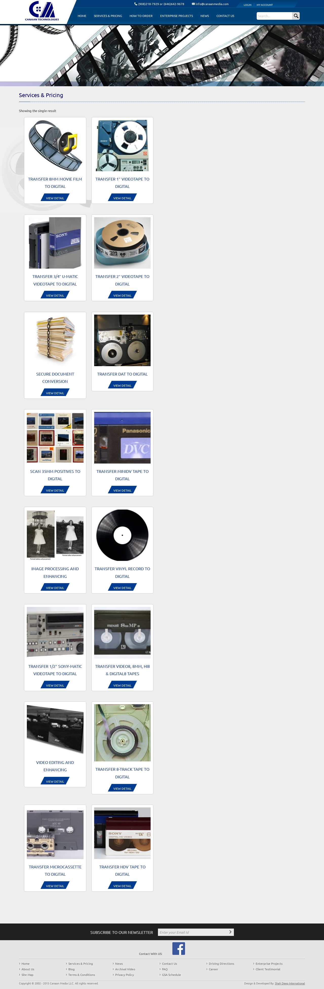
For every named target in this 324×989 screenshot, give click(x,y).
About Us (28, 969)
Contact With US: (150, 954)
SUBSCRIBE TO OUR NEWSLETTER (121, 932)
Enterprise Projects (176, 16)
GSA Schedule (171, 975)
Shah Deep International (290, 983)
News (204, 16)
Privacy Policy (124, 975)
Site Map (27, 975)
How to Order (141, 16)
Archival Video (125, 969)
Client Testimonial (268, 969)
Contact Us (225, 16)
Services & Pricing (108, 16)
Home (82, 16)
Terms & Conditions (81, 975)
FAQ (165, 969)
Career (213, 969)
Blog (71, 969)
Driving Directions (221, 963)
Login (247, 5)
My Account (265, 5)
